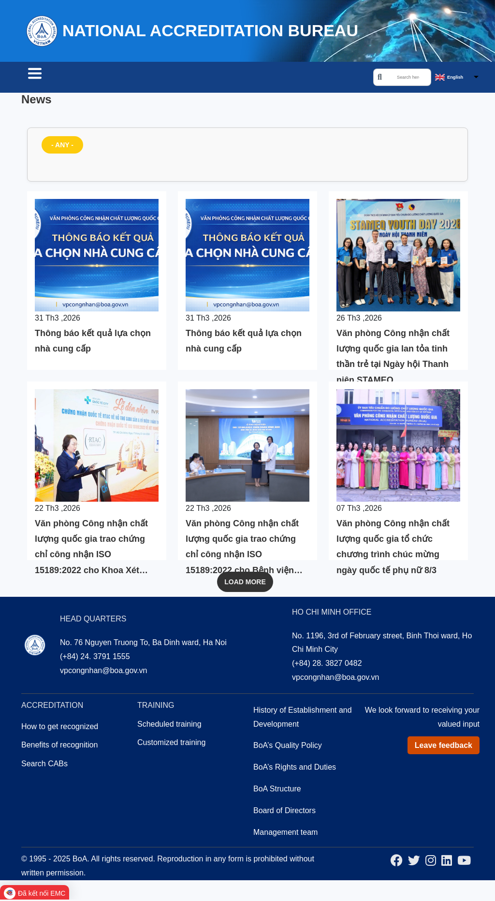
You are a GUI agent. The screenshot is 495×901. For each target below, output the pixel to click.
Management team (285, 834)
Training (196, 78)
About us (250, 78)
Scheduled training (169, 725)
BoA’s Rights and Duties (294, 768)
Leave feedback (443, 747)
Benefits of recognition (59, 746)
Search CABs (59, 78)
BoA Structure (277, 790)
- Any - (62, 146)
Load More (245, 583)
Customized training (171, 744)
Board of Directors (284, 812)
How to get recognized (59, 728)
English (455, 77)
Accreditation (133, 78)
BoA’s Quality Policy (287, 747)
